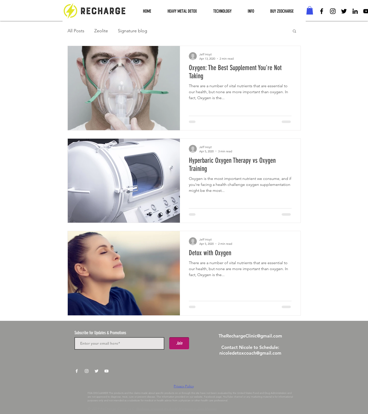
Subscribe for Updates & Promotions (100, 333)
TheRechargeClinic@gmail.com (250, 336)
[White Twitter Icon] (96, 371)
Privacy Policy (184, 386)
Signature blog (132, 31)
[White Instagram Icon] (86, 371)
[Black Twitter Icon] (344, 11)
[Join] (179, 343)
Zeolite (101, 31)
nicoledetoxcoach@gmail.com (250, 353)
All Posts (75, 31)
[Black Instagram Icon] (332, 11)
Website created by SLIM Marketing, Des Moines (176, 409)
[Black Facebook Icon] (321, 11)
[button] (222, 11)
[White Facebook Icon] (76, 371)
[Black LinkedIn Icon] (355, 11)
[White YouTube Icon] (106, 371)
